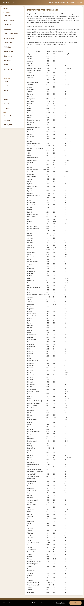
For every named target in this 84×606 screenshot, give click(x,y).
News (6, 74)
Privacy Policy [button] (60, 603)
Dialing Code (8, 42)
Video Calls (8, 29)
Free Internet (8, 51)
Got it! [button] (75, 603)
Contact (80, 2)
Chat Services (8, 56)
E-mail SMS (7, 60)
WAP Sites (7, 47)
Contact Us (7, 116)
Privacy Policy (8, 125)
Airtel (6, 99)
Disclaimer (7, 120)
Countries (7, 16)
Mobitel (6, 86)
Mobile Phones (60, 2)
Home (51, 2)
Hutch (6, 95)
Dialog (6, 81)
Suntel (6, 90)
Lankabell (7, 108)
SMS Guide (7, 65)
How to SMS (8, 24)
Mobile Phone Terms (11, 33)
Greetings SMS (9, 38)
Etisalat (6, 104)
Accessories (71, 2)
